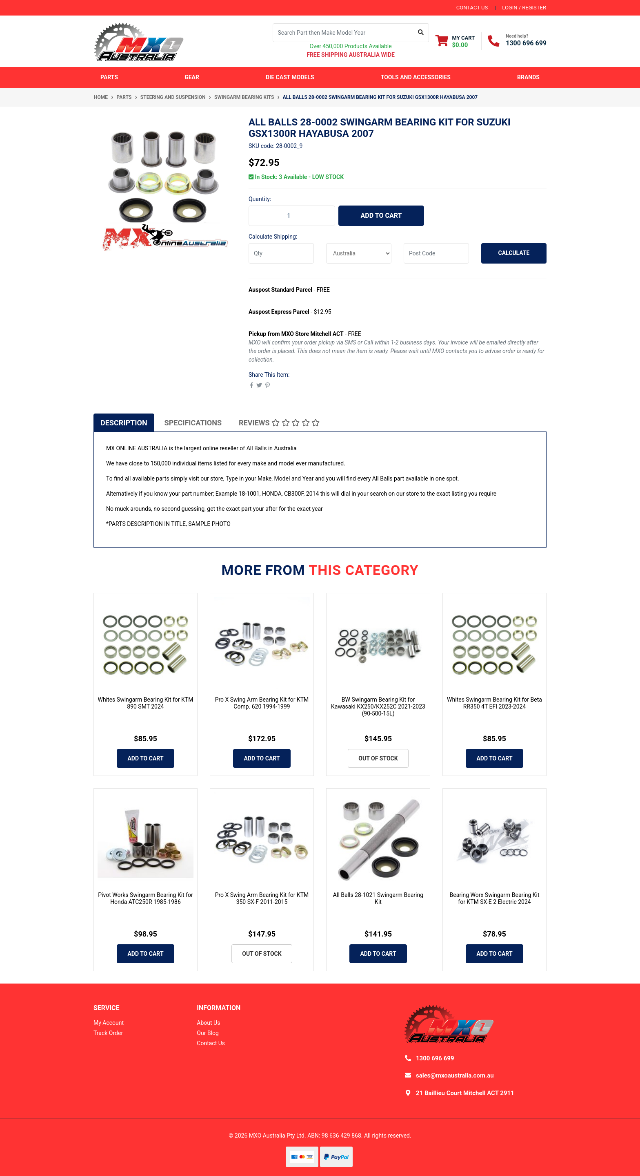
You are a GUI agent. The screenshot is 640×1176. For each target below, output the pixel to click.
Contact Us (211, 1043)
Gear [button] (191, 77)
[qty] (281, 253)
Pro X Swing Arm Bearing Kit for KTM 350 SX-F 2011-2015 (262, 898)
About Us (208, 1022)
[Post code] (436, 253)
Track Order (108, 1033)
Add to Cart (381, 215)
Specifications (193, 422)
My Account (108, 1022)
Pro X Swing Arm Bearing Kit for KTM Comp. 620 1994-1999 (262, 703)
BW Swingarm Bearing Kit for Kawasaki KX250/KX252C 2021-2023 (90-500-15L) (378, 706)
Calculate (514, 253)
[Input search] (343, 32)
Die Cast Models (290, 77)
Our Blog (208, 1033)
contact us (472, 7)
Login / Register (524, 7)
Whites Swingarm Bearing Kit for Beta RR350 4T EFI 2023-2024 (494, 703)
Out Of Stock (378, 758)
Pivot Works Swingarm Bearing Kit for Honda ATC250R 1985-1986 (145, 898)
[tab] (123, 422)
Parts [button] (109, 77)
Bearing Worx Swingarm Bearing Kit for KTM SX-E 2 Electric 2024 (494, 898)
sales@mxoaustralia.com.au (455, 1075)
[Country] (358, 253)
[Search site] (421, 32)
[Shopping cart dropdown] (455, 41)
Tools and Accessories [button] (416, 77)
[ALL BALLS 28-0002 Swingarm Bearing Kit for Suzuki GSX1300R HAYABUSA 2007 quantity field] (292, 216)
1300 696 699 (526, 43)
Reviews (279, 422)
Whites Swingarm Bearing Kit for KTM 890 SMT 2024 (145, 703)
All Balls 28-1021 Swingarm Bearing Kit (378, 898)
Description (123, 422)
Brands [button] (528, 77)
